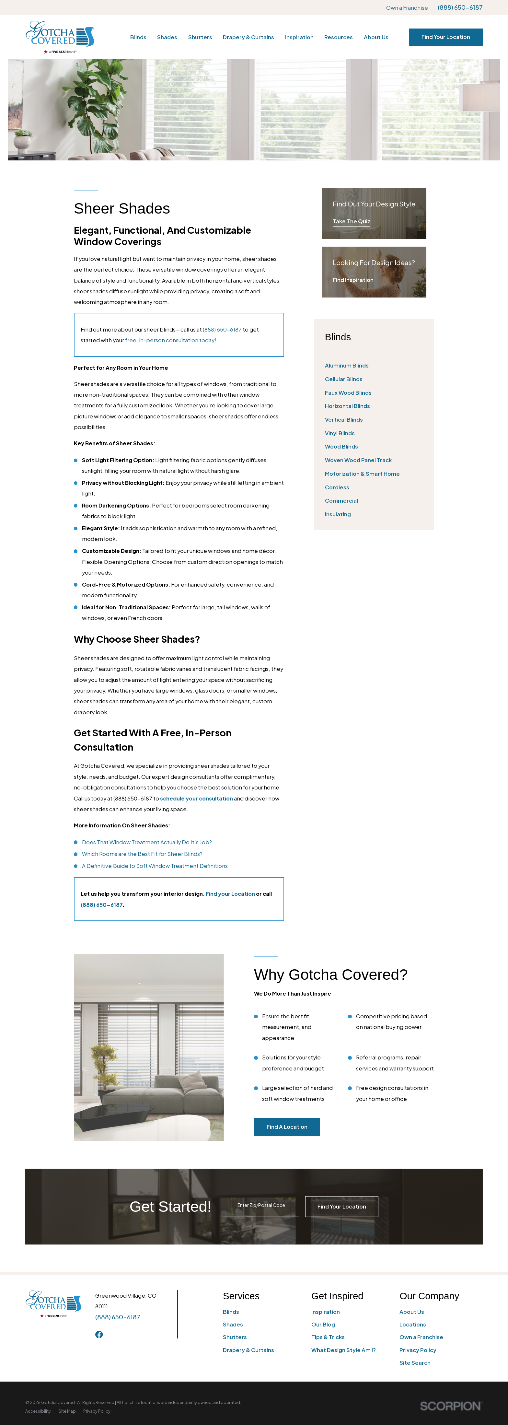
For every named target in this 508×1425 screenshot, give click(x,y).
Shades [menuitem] (167, 37)
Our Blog (323, 1324)
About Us (411, 1311)
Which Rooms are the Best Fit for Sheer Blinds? (142, 853)
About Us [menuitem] (376, 37)
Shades (233, 1324)
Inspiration (325, 1311)
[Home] (59, 37)
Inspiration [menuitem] (299, 37)
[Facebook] (99, 1334)
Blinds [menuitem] (138, 37)
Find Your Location (445, 36)
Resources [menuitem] (338, 37)
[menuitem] (374, 365)
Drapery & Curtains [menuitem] (248, 37)
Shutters (235, 1337)
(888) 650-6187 (460, 8)
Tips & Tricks (328, 1337)
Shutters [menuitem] (200, 37)
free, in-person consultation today (169, 340)
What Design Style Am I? (343, 1350)
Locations (412, 1324)
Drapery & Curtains (248, 1350)
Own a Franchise (407, 7)
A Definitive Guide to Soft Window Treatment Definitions (155, 865)
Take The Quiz (351, 221)
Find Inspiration (353, 279)
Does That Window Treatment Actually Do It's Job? (147, 842)
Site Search (415, 1362)
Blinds (231, 1311)
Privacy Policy (417, 1350)
